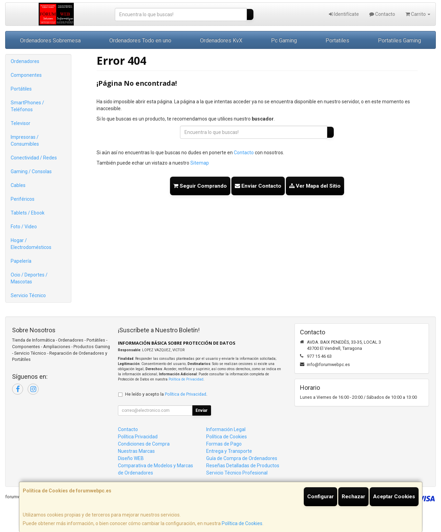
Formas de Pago (224, 444)
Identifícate (344, 14)
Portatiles (337, 40)
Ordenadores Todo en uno (140, 40)
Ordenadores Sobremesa (50, 40)
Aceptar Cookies (394, 496)
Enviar (202, 410)
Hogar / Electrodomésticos (31, 244)
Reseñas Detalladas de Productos (242, 465)
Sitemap (199, 163)
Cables (18, 185)
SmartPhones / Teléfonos (27, 106)
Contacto (382, 14)
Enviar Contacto (258, 186)
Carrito (417, 14)
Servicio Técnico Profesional (237, 473)
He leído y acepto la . (166, 394)
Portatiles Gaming (399, 40)
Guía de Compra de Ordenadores (241, 458)
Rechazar (353, 496)
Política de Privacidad (186, 379)
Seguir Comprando (200, 186)
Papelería (21, 261)
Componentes (26, 75)
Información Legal (225, 429)
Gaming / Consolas (31, 171)
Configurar (320, 496)
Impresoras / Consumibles (25, 140)
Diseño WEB (131, 458)
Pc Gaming (284, 40)
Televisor (20, 123)
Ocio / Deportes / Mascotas (29, 278)
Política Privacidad (138, 436)
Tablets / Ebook (27, 213)
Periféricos (22, 199)
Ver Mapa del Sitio (315, 186)
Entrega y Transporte (229, 451)
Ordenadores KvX (221, 40)
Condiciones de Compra (144, 444)
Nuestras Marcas (136, 451)
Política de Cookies (242, 523)
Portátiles (21, 89)
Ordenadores (25, 61)
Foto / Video (24, 226)
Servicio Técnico (28, 295)
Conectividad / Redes (34, 157)
